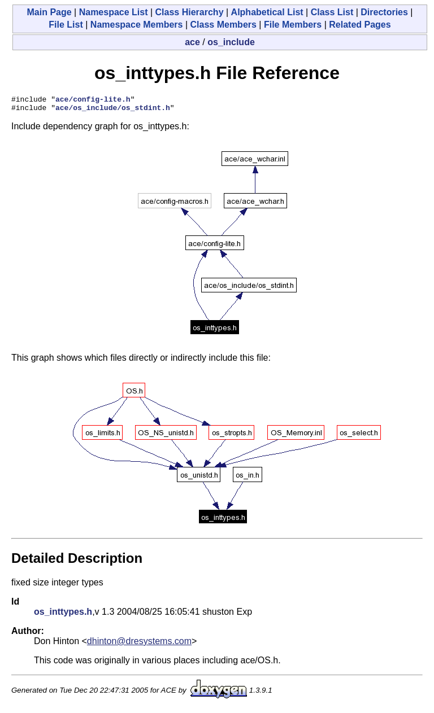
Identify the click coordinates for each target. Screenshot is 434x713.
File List (66, 24)
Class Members (223, 24)
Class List (332, 12)
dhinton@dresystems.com (139, 644)
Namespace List (113, 12)
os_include (231, 42)
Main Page (49, 12)
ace (192, 42)
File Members (293, 24)
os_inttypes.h (63, 615)
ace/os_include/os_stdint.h (112, 111)
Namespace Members (136, 24)
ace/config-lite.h (93, 100)
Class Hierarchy (189, 12)
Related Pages (359, 24)
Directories (384, 12)
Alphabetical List (267, 12)
